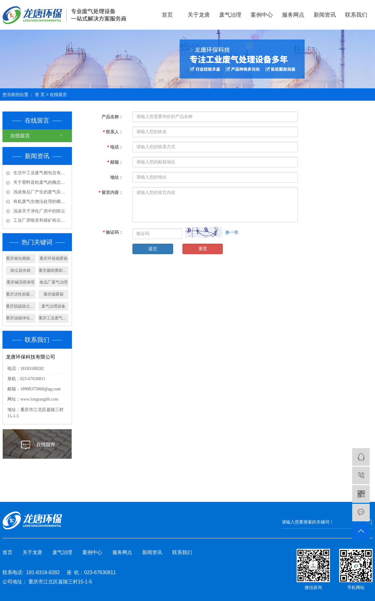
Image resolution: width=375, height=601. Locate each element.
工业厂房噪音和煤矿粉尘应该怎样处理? (41, 220)
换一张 (231, 232)
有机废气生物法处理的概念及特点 (41, 201)
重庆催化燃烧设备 (21, 258)
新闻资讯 (325, 15)
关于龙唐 (199, 15)
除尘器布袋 (20, 270)
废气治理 (230, 15)
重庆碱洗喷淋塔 (20, 282)
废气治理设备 (53, 306)
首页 (167, 15)
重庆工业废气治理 (54, 318)
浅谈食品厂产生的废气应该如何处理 (41, 191)
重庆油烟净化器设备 (21, 318)
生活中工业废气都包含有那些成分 (41, 172)
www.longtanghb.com (39, 399)
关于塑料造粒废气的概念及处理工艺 (41, 182)
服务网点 (293, 15)
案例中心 (262, 15)
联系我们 (356, 15)
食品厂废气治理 (54, 282)
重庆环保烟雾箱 (54, 258)
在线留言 (20, 135)
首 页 (40, 94)
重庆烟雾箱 (54, 294)
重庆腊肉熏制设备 (54, 270)
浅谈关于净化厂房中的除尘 (39, 210)
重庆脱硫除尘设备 (21, 306)
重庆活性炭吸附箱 (21, 294)
